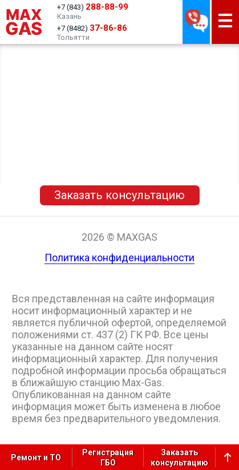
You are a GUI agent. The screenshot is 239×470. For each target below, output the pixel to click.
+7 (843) (92, 7)
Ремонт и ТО (36, 457)
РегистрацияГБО (107, 457)
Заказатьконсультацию (179, 457)
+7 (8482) (92, 28)
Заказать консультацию (119, 195)
